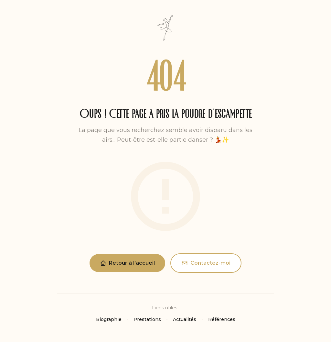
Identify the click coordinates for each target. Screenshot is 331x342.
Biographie (109, 319)
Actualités (184, 319)
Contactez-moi (205, 263)
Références (221, 319)
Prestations (147, 319)
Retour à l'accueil (127, 263)
